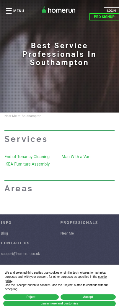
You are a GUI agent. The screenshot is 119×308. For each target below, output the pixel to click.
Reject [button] (31, 297)
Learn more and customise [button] (59, 303)
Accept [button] (88, 297)
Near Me (67, 233)
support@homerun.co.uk (20, 254)
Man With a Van (76, 156)
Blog (4, 233)
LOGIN (111, 10)
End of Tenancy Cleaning (27, 156)
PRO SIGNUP (104, 17)
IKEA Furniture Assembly (27, 164)
